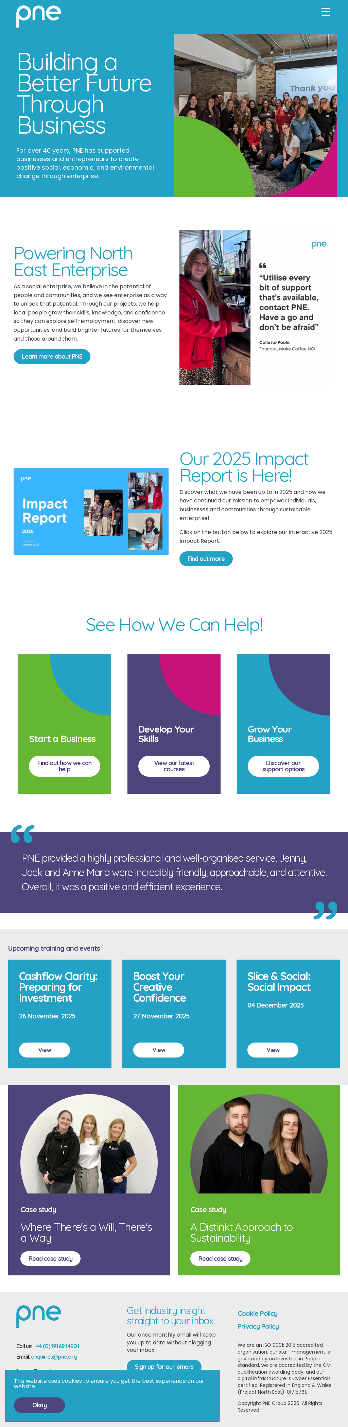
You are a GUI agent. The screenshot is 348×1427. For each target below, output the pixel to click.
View (44, 1050)
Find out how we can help (64, 766)
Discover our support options (283, 766)
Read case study (51, 1258)
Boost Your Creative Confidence (159, 986)
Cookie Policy (257, 1313)
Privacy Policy (258, 1326)
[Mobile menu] (326, 11)
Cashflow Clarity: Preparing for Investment (58, 986)
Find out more (206, 559)
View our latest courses (174, 766)
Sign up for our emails (164, 1367)
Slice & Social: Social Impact (278, 981)
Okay (39, 1405)
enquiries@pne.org (54, 1356)
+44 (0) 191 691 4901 (56, 1346)
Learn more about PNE (52, 356)
